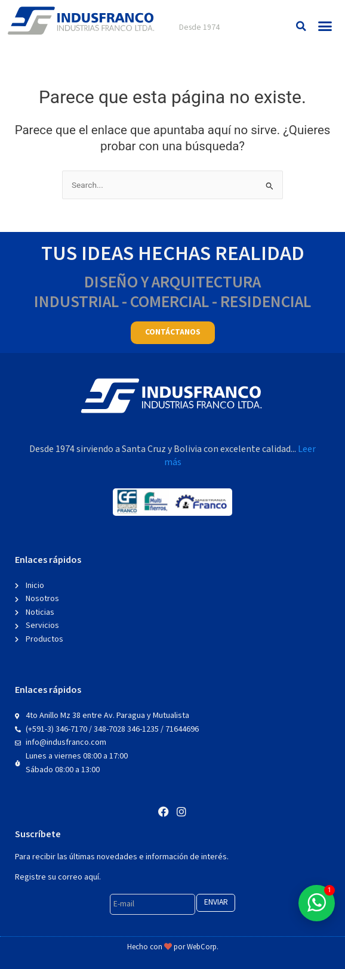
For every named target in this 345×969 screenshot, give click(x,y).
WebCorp (202, 947)
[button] (301, 26)
